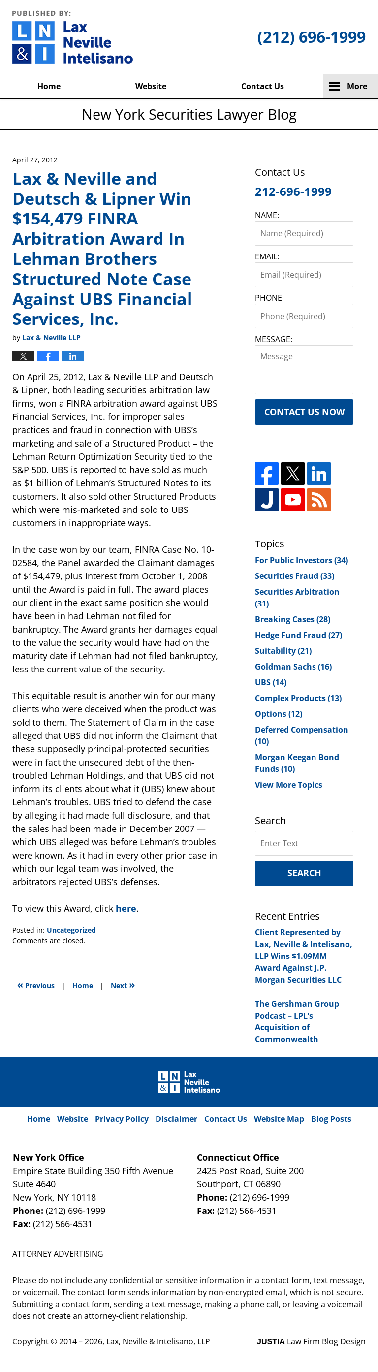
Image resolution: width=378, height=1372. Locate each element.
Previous (36, 984)
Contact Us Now (304, 411)
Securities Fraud (294, 576)
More (357, 86)
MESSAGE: (273, 339)
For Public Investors (301, 560)
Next (123, 984)
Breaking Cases (292, 619)
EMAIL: (267, 256)
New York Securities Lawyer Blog (72, 37)
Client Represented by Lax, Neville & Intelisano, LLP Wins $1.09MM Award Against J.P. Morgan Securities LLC (303, 956)
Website (150, 86)
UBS (270, 682)
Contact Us (262, 86)
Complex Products (298, 698)
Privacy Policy (122, 1119)
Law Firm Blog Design (311, 1341)
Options (278, 713)
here (126, 908)
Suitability (283, 650)
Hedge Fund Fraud (298, 635)
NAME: (267, 215)
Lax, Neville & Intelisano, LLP (158, 1341)
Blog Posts (331, 1119)
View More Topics (288, 784)
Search (304, 873)
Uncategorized (71, 930)
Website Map (279, 1119)
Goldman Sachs (293, 666)
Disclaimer (176, 1119)
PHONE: (269, 297)
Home (49, 86)
